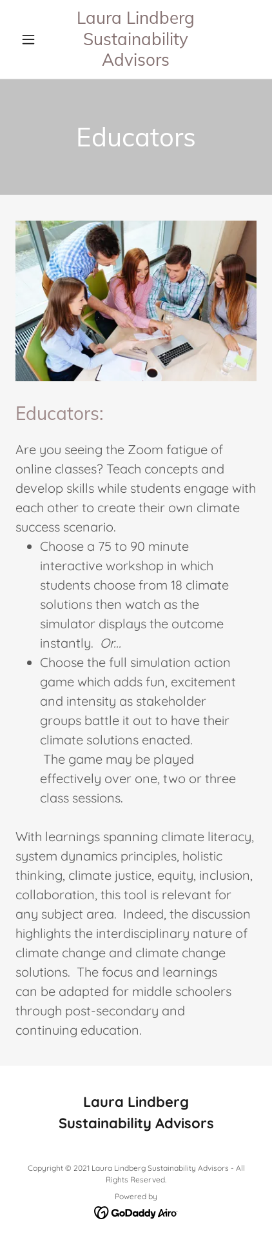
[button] (33, 39)
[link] (136, 39)
